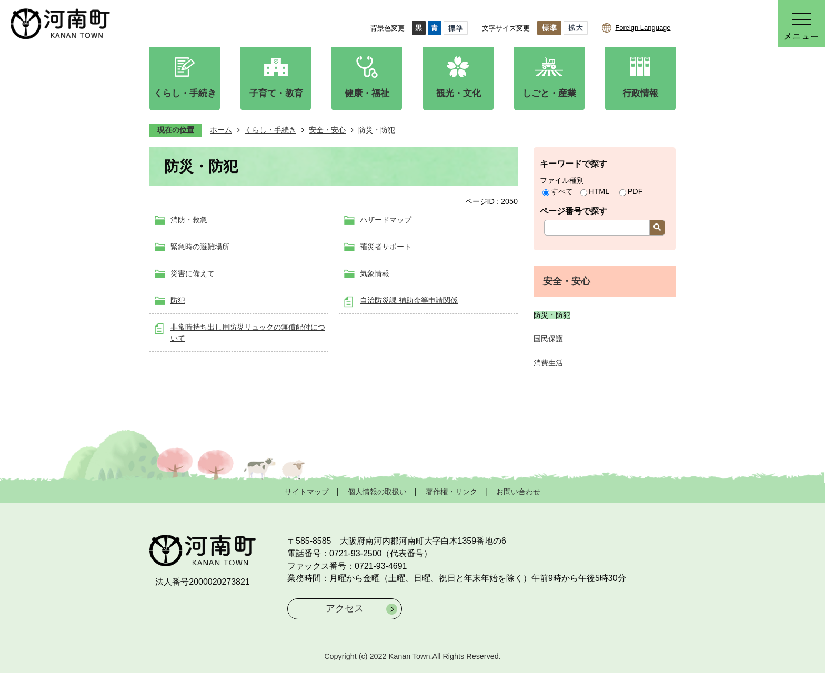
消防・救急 (188, 220)
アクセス (345, 608)
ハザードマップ (385, 220)
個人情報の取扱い (377, 491)
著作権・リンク (451, 491)
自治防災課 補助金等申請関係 (409, 300)
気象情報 (374, 273)
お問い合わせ (518, 491)
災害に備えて (192, 273)
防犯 (177, 300)
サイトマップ (307, 491)
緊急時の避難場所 (199, 246)
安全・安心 (327, 130)
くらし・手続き (270, 130)
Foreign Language (642, 28)
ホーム (221, 130)
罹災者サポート (385, 246)
